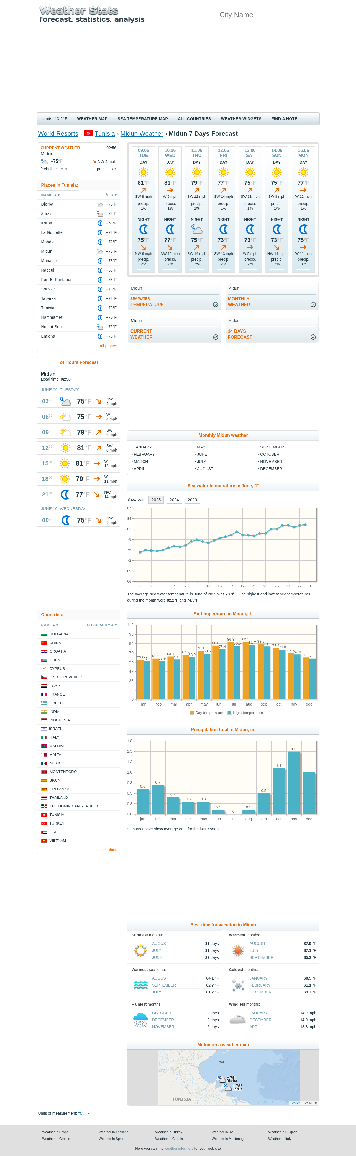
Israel (55, 729)
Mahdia (48, 242)
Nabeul (47, 270)
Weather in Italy (279, 1139)
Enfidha (48, 336)
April (139, 469)
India (55, 711)
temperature (147, 302)
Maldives (59, 746)
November (271, 461)
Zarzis (47, 213)
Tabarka (48, 298)
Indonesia (60, 720)
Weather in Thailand (114, 1132)
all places (108, 345)
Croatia (58, 651)
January (143, 447)
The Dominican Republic (75, 806)
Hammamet (51, 317)
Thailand (59, 797)
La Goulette (52, 232)
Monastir (49, 260)
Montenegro (63, 772)
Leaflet (295, 1103)
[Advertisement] (178, 71)
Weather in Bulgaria (283, 1132)
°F (65, 118)
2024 (174, 499)
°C (57, 118)
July (201, 461)
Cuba (55, 660)
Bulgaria (59, 634)
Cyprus (57, 668)
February (144, 454)
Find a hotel (286, 118)
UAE (54, 832)
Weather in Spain (111, 1139)
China (55, 643)
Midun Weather (142, 133)
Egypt (56, 686)
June (202, 454)
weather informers (179, 1148)
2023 (192, 499)
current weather (141, 334)
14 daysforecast (240, 334)
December (271, 469)
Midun (47, 251)
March (141, 461)
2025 (156, 499)
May (201, 447)
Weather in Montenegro (229, 1139)
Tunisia (105, 133)
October (269, 454)
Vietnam (58, 840)
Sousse (48, 289)
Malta (56, 754)
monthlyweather (239, 301)
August (205, 469)
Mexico (57, 763)
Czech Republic (66, 677)
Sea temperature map (142, 118)
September (272, 447)
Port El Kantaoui (56, 279)
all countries (106, 849)
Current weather (60, 148)
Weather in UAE (224, 1132)
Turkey (57, 823)
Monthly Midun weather (223, 435)
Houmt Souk (52, 327)
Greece (57, 703)
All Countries (194, 118)
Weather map (92, 118)
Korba (46, 223)
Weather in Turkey (168, 1132)
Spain (55, 780)
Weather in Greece (56, 1139)
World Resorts (58, 133)
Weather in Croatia (169, 1139)
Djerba (47, 204)
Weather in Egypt (55, 1132)
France (57, 694)
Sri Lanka (60, 789)
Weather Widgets (241, 118)
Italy (55, 737)
